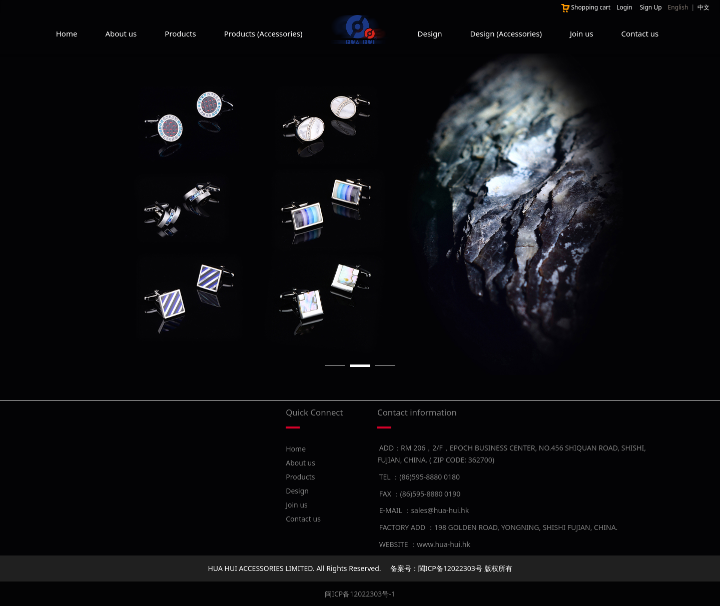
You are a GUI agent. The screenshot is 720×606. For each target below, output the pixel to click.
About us (121, 33)
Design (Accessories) (505, 33)
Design (430, 33)
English (678, 7)
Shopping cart (585, 7)
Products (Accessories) (263, 33)
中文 (703, 7)
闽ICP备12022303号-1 (360, 593)
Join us (581, 33)
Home (67, 33)
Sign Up (651, 7)
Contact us (640, 33)
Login (624, 7)
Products (180, 33)
